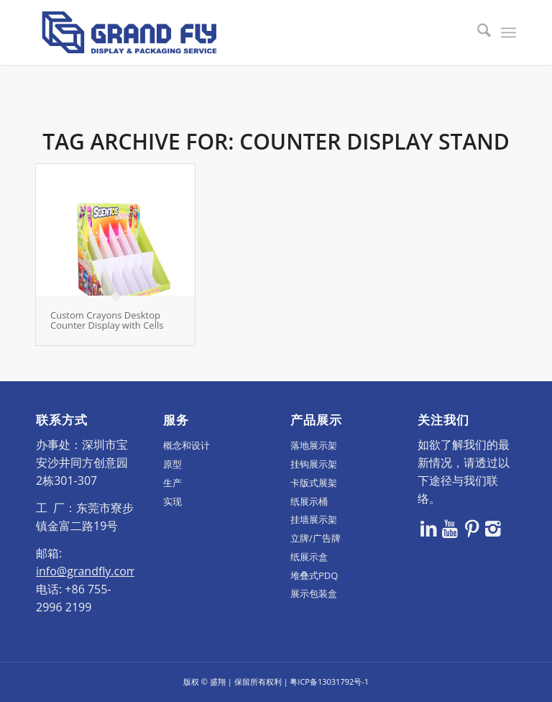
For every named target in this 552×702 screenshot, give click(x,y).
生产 (172, 482)
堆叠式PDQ (314, 575)
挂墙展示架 (313, 519)
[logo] (129, 32)
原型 (172, 463)
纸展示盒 (309, 556)
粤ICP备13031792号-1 (329, 681)
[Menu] (508, 32)
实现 (172, 501)
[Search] (477, 32)
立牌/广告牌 (315, 538)
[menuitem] (477, 32)
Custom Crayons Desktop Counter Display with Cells (106, 320)
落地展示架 (313, 445)
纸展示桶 (309, 501)
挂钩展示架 (313, 463)
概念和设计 (186, 445)
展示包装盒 (313, 593)
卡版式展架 (313, 482)
